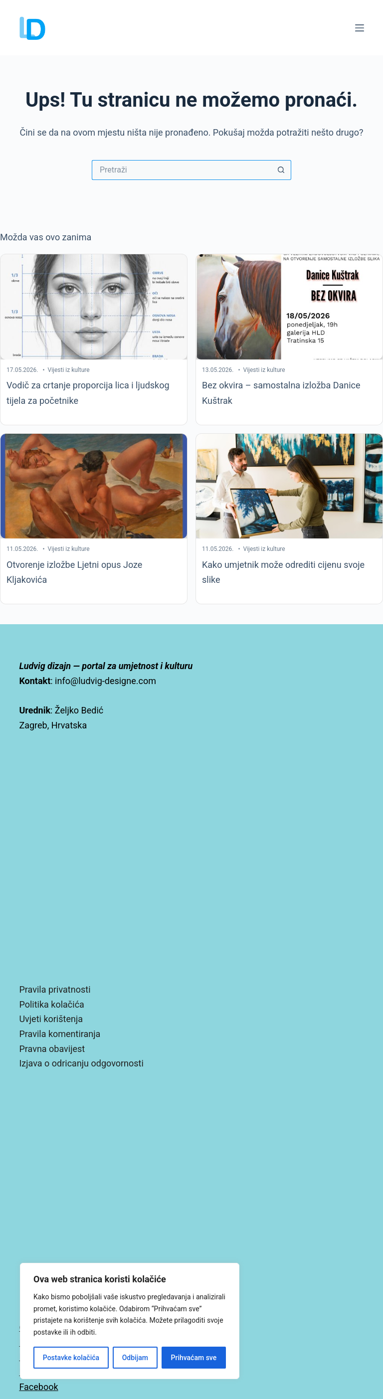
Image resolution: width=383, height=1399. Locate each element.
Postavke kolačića (71, 1358)
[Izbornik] (359, 27)
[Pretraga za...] (181, 170)
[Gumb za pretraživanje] (281, 170)
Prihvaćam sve (194, 1358)
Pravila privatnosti (54, 989)
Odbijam (135, 1358)
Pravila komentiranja (59, 1034)
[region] (129, 1321)
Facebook (38, 1387)
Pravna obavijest (52, 1049)
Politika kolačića (51, 1004)
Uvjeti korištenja (51, 1019)
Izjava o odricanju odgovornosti (81, 1063)
